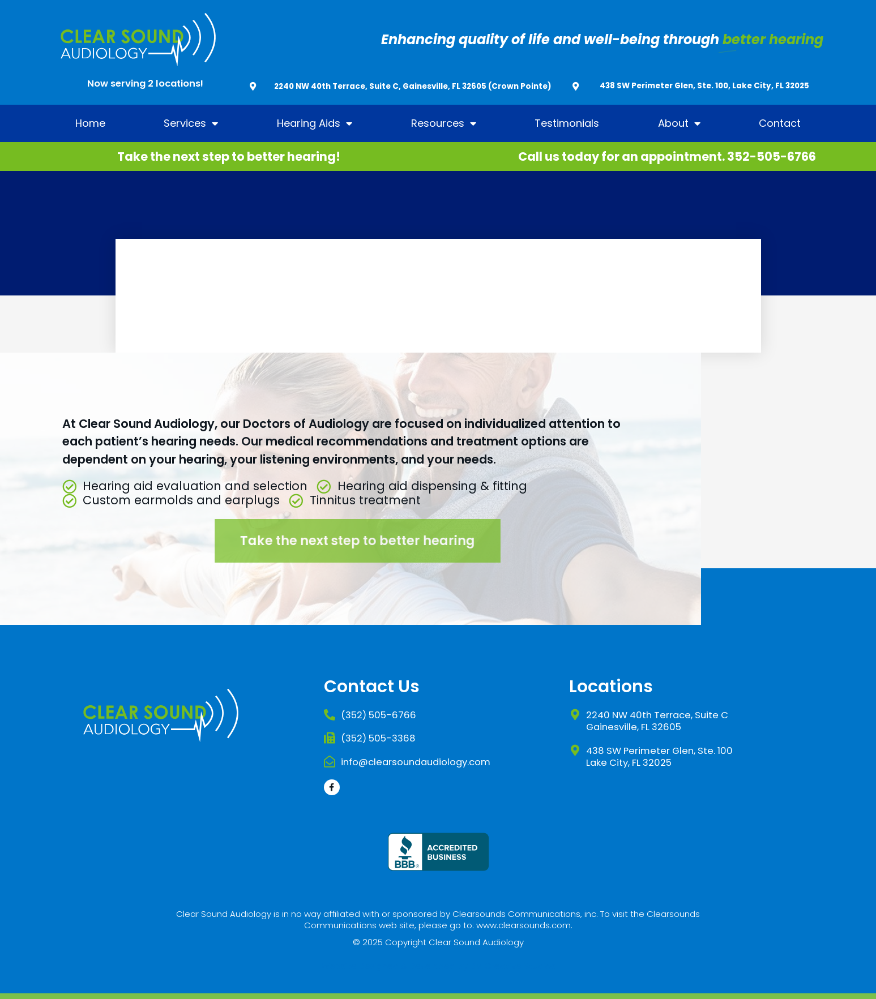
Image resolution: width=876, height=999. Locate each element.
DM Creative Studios (512, 966)
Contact (780, 123)
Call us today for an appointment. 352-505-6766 (667, 156)
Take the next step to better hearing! (228, 156)
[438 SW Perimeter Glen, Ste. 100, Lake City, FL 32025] (575, 86)
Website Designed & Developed (388, 966)
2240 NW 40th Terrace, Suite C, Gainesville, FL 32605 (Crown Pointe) (413, 86)
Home (90, 123)
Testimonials (567, 123)
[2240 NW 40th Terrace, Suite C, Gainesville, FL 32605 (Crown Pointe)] (253, 86)
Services (191, 123)
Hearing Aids (314, 123)
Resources (443, 123)
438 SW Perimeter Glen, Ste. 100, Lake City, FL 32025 (704, 85)
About (679, 123)
